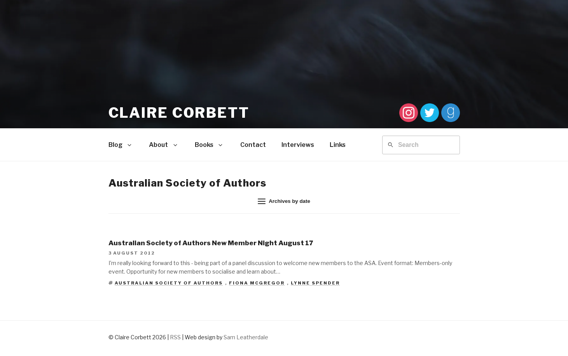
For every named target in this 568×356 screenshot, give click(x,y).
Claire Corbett (179, 112)
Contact (253, 144)
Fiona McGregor (257, 283)
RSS (175, 337)
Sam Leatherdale (246, 337)
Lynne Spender (315, 283)
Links (338, 144)
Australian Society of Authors (169, 283)
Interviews (297, 144)
